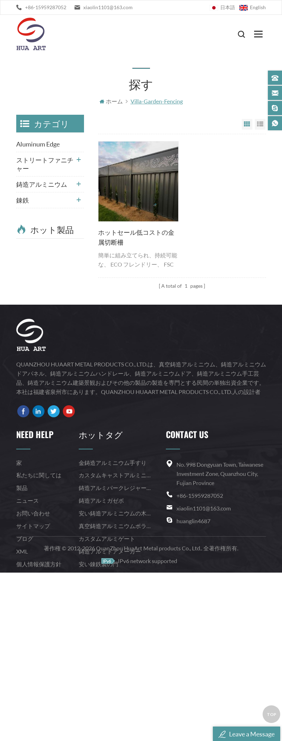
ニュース (27, 611)
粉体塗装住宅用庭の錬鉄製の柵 (61, 303)
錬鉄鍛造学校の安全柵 (61, 266)
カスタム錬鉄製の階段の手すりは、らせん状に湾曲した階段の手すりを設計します (61, 377)
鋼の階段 (29, 216)
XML (22, 662)
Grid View (247, 124)
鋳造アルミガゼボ (101, 611)
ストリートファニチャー (44, 164)
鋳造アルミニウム (41, 185)
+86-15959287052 (45, 7)
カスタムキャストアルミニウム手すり (116, 585)
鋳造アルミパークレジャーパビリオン (116, 598)
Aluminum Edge (38, 144)
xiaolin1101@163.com (108, 7)
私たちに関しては (38, 585)
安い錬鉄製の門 (98, 674)
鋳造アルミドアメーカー (110, 662)
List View (260, 124)
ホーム (111, 101)
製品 (22, 598)
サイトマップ (33, 636)
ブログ (24, 649)
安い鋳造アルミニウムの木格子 (116, 624)
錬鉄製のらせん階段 (104, 687)
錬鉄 (22, 200)
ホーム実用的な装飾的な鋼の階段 (61, 340)
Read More (57, 282)
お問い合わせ (33, 624)
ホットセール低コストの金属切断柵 (136, 237)
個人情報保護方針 (38, 674)
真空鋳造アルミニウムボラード (116, 636)
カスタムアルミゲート (107, 649)
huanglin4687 (193, 631)
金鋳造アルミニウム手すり (112, 573)
